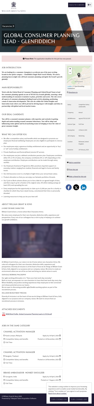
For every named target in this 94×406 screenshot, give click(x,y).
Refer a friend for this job (77, 176)
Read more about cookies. (57, 393)
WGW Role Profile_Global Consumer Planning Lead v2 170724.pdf (29, 314)
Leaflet (70, 86)
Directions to (73, 92)
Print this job (73, 169)
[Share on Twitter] (76, 187)
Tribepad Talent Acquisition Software (23, 398)
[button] (78, 75)
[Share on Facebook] (69, 187)
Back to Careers (76, 5)
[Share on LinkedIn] (84, 187)
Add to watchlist (74, 162)
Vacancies (8, 26)
